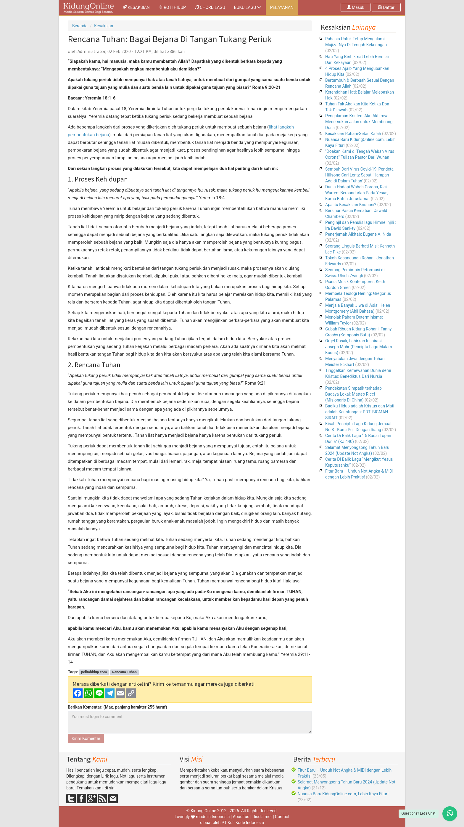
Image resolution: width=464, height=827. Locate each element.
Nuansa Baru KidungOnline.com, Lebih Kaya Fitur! (343, 793)
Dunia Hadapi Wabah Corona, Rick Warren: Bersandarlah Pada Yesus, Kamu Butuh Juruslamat (356, 192)
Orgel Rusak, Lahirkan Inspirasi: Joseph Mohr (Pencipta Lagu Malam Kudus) (358, 346)
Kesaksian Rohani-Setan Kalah (353, 133)
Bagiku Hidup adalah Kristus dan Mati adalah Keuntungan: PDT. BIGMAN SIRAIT (359, 412)
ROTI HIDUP (172, 7)
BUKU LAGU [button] (247, 7)
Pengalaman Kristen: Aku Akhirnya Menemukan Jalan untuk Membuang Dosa (358, 121)
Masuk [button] (355, 7)
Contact (282, 816)
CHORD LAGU (210, 7)
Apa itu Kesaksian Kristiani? (350, 204)
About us (241, 816)
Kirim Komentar (86, 738)
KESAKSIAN (138, 7)
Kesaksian (103, 25)
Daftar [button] (386, 7)
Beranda (79, 25)
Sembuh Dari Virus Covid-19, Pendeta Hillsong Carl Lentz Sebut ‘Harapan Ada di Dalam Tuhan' (359, 175)
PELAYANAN (282, 7)
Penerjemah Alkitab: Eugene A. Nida (358, 234)
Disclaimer (262, 816)
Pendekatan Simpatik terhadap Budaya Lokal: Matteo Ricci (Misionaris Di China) (353, 394)
